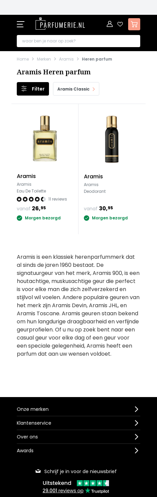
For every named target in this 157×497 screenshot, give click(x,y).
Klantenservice (34, 423)
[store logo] (60, 23)
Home (23, 59)
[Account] (110, 24)
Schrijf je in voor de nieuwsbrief (76, 471)
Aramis (66, 59)
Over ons (27, 436)
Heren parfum (97, 59)
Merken (44, 59)
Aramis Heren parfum (54, 72)
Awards (25, 450)
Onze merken (33, 409)
